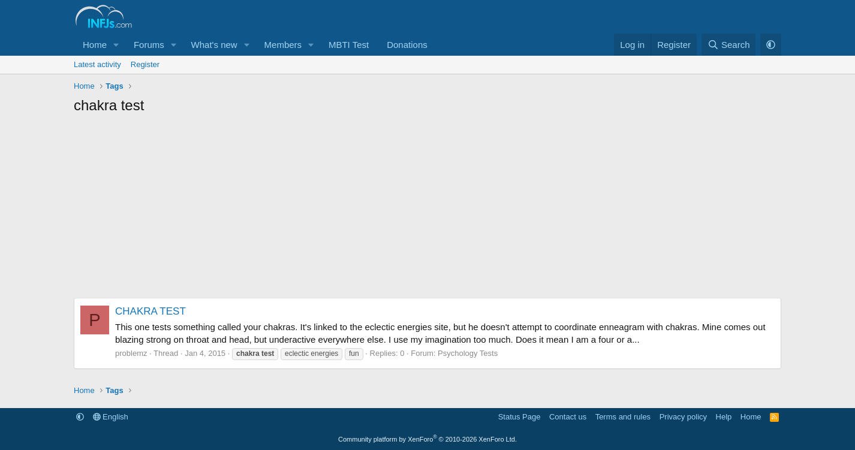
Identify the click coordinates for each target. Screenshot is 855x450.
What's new (214, 45)
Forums (149, 45)
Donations (407, 45)
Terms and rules (623, 416)
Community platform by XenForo (427, 439)
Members (283, 45)
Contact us (567, 416)
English (110, 416)
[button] (116, 45)
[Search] (729, 45)
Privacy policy (683, 416)
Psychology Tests (468, 353)
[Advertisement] (427, 211)
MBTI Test (349, 45)
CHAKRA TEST (150, 311)
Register (145, 64)
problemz (131, 353)
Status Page (519, 416)
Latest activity (97, 64)
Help (724, 416)
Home (95, 45)
